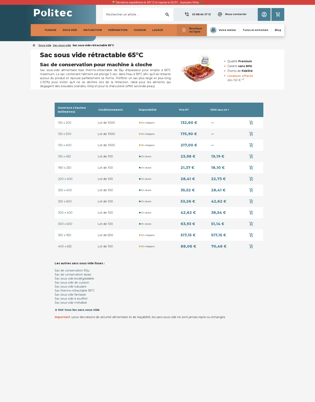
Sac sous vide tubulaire (71, 286)
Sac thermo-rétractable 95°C (75, 290)
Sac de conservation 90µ (72, 270)
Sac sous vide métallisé (71, 302)
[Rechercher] (138, 14)
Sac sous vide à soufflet (71, 298)
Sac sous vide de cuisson (72, 282)
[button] (197, 14)
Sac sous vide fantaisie (70, 294)
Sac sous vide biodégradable (74, 278)
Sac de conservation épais (73, 274)
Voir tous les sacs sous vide (79, 310)
